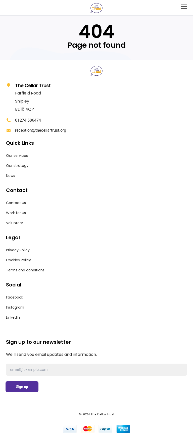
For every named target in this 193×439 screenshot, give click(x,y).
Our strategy (17, 165)
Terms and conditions (25, 270)
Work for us (16, 212)
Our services (17, 155)
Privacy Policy (18, 250)
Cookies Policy (18, 260)
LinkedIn (13, 317)
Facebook (14, 297)
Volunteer (14, 222)
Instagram (15, 307)
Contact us (16, 202)
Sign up (22, 387)
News (10, 175)
